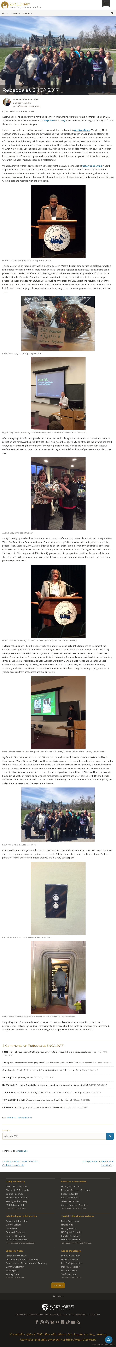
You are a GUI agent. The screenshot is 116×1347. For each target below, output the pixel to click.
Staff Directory (68, 1274)
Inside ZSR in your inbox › (19, 1117)
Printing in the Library (16, 1201)
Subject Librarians (70, 1201)
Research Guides (69, 1193)
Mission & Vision (69, 1270)
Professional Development (28, 106)
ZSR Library (20, 4)
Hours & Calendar (70, 1259)
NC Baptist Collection (71, 1232)
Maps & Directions (70, 1266)
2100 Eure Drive (35, 1314)
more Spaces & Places (15, 1277)
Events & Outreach (70, 1255)
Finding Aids (67, 1224)
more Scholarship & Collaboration (20, 1243)
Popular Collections (70, 1235)
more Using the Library (15, 1208)
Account (26, 13)
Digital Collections (70, 1221)
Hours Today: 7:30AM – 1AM (23, 7)
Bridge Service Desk (16, 1255)
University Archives (70, 1239)
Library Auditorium (15, 1266)
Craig (62, 120)
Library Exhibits (69, 1228)
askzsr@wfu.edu (78, 1314)
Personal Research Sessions (75, 1190)
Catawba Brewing (92, 165)
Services (14, 13)
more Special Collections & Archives (76, 1243)
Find (4, 13)
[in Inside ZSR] (54, 1136)
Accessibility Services (16, 1186)
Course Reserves (14, 1193)
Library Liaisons (14, 1224)
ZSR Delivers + (15, 1204)
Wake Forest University (58, 1307)
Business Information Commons (22, 1259)
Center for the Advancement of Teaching (26, 1263)
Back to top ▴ (58, 1296)
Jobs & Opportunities (71, 1263)
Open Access (12, 1228)
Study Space (12, 1270)
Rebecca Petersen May (27, 99)
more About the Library (71, 1277)
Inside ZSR (22, 1150)
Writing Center (13, 1274)
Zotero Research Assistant (74, 1204)
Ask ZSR (57, 1285)
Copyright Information (17, 1221)
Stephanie (49, 120)
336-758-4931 (93, 1314)
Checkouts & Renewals (17, 1190)
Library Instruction (70, 1186)
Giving (106, 3)
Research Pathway (15, 1232)
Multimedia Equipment (17, 1197)
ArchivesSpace (82, 130)
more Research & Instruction (73, 1208)
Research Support (70, 1197)
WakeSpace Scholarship (17, 1239)
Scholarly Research (15, 1235)
